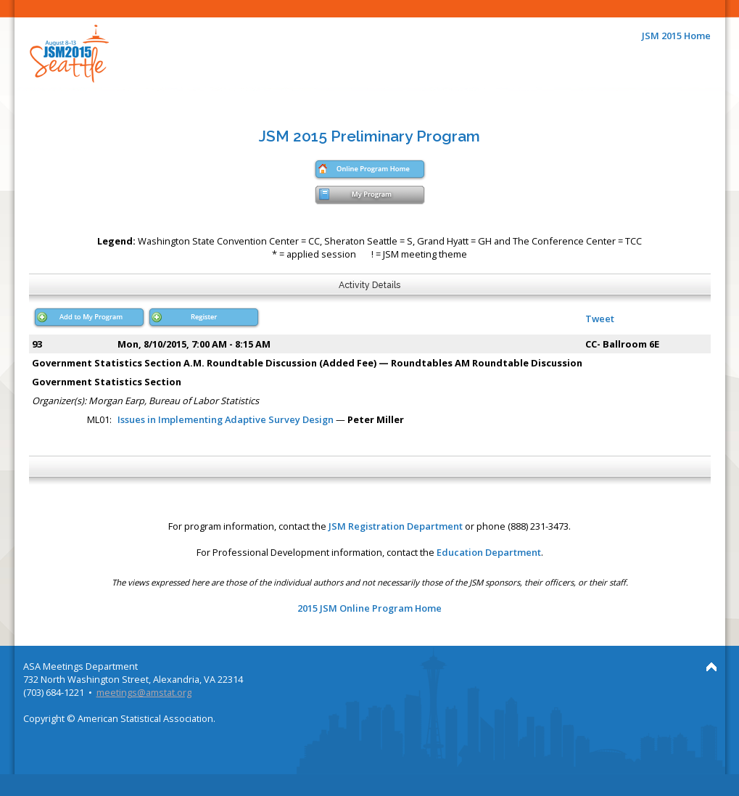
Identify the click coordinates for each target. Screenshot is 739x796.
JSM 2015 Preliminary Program (369, 136)
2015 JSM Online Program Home (369, 608)
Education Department (489, 552)
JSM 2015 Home (676, 35)
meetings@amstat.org (143, 692)
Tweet (599, 318)
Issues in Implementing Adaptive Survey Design (225, 419)
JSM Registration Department (396, 526)
